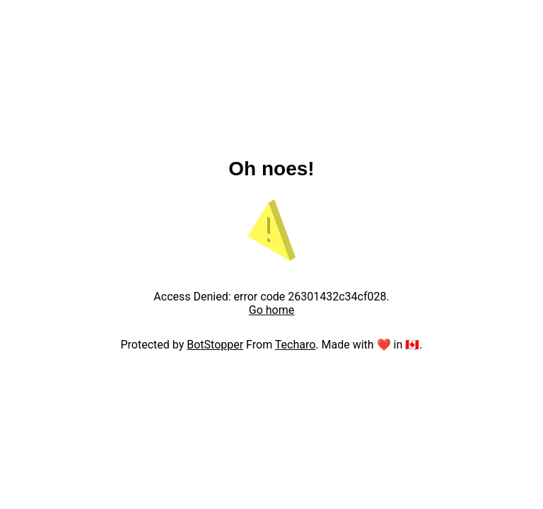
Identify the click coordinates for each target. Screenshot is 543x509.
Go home (271, 310)
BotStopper (215, 344)
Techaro (295, 344)
